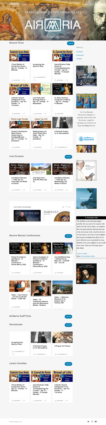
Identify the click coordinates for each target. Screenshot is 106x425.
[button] (68, 157)
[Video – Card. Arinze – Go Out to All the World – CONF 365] (19, 303)
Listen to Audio (82, 253)
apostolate (15, 80)
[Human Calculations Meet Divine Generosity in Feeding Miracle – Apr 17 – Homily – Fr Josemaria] (19, 136)
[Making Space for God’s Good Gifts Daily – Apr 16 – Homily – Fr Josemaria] (41, 139)
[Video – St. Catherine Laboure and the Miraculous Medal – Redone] (41, 310)
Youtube (79, 52)
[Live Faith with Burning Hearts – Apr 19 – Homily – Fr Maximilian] (41, 99)
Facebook (80, 55)
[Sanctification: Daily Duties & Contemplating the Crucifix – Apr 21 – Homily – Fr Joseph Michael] (62, 66)
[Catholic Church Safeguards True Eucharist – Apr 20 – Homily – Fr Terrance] (19, 99)
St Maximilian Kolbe (88, 256)
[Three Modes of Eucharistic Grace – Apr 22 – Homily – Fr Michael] (19, 66)
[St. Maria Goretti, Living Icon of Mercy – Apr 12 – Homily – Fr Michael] (62, 99)
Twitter (79, 59)
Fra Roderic (15, 193)
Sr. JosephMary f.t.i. (39, 77)
